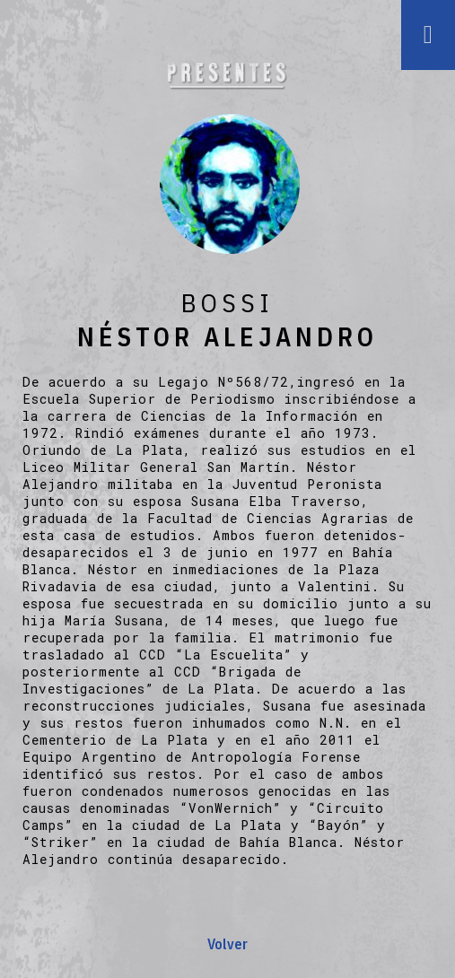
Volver (227, 944)
